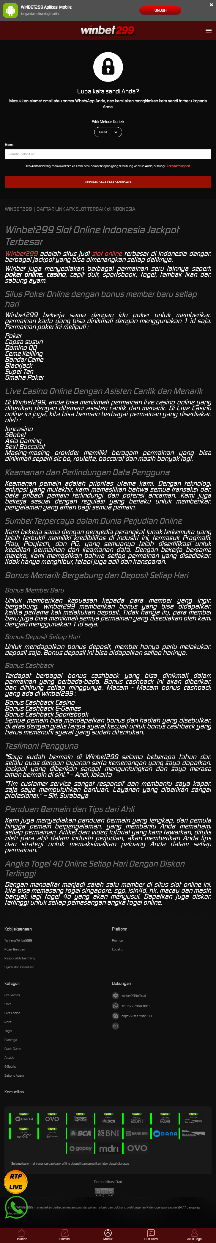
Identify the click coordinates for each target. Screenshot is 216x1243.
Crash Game (12, 1049)
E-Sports (10, 1066)
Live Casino (12, 1013)
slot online (107, 253)
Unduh (160, 10)
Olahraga (10, 1040)
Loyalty (117, 949)
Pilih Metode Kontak (108, 121)
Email (9, 144)
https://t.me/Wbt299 (132, 1016)
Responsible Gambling (19, 958)
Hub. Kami (151, 1235)
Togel (8, 1031)
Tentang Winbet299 (18, 940)
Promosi (117, 940)
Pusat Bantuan (14, 949)
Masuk (108, 1235)
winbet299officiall (129, 995)
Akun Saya (194, 1235)
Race (8, 1022)
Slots (7, 1004)
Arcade (9, 1058)
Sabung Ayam (14, 1075)
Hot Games (12, 995)
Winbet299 (21, 253)
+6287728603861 (131, 1005)
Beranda (21, 1235)
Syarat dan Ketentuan (19, 967)
